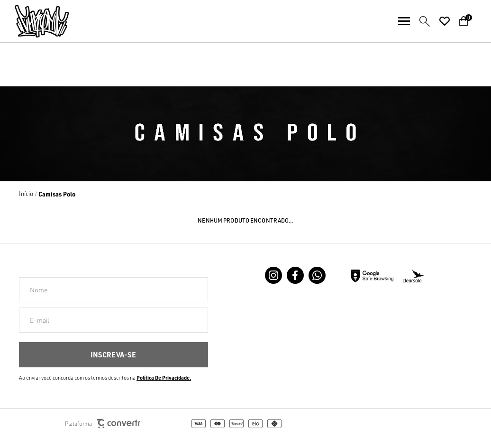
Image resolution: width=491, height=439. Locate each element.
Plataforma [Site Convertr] (102, 423)
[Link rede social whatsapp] (317, 275)
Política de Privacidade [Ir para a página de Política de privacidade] (163, 377)
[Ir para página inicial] (26, 193)
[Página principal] (34, 21)
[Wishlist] (445, 21)
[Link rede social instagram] (273, 275)
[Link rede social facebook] (295, 275)
